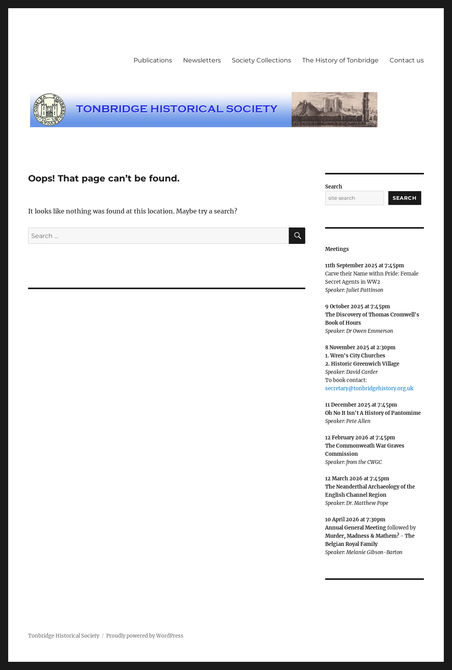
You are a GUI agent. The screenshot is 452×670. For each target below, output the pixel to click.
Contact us (407, 60)
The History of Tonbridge (340, 60)
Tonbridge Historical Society (63, 636)
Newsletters (202, 60)
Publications (152, 60)
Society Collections (261, 60)
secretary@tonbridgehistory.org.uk (369, 388)
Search (333, 186)
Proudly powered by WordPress (144, 636)
